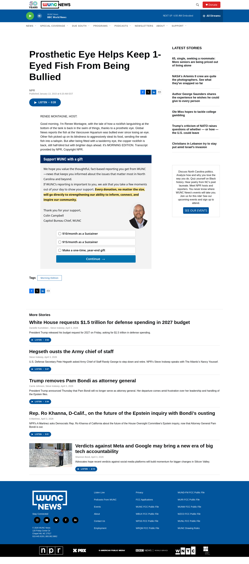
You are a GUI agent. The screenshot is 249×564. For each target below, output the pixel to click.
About (97, 521)
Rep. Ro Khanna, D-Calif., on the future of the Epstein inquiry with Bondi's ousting (122, 420)
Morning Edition (49, 285)
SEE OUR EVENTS (196, 217)
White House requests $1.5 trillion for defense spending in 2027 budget (109, 329)
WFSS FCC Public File (147, 528)
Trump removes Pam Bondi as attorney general (82, 387)
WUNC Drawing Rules (189, 535)
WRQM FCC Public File (147, 535)
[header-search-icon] (199, 8)
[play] (30, 23)
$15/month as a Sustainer (80, 249)
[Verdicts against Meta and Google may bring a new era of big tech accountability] (50, 462)
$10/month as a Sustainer (80, 241)
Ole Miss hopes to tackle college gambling (194, 120)
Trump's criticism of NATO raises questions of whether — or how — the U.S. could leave (195, 136)
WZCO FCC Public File (189, 521)
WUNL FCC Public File (189, 528)
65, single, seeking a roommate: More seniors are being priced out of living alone (195, 69)
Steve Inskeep (36, 364)
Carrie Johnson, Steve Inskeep (44, 393)
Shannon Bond (82, 464)
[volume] (39, 23)
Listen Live (99, 500)
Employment (100, 535)
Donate (215, 8)
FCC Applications (144, 507)
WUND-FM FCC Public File (191, 500)
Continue (96, 266)
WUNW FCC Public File (189, 514)
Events (97, 514)
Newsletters (144, 33)
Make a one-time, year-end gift (83, 257)
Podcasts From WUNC (105, 507)
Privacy (139, 500)
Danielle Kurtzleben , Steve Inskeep (46, 335)
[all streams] (211, 23)
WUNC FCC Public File (147, 514)
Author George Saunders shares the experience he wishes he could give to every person (195, 105)
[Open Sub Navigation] (35, 33)
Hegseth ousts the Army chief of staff (71, 358)
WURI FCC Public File (189, 507)
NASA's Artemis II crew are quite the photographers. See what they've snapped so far (194, 87)
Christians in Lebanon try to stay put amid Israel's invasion (194, 152)
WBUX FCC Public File (147, 521)
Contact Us (99, 528)
